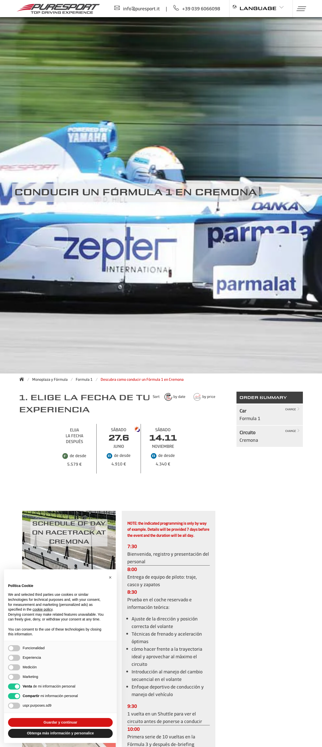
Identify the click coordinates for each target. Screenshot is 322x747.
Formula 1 (84, 379)
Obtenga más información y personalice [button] (60, 733)
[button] (299, 9)
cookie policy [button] (42, 609)
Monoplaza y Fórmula (50, 379)
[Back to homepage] (23, 379)
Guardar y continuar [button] (60, 722)
